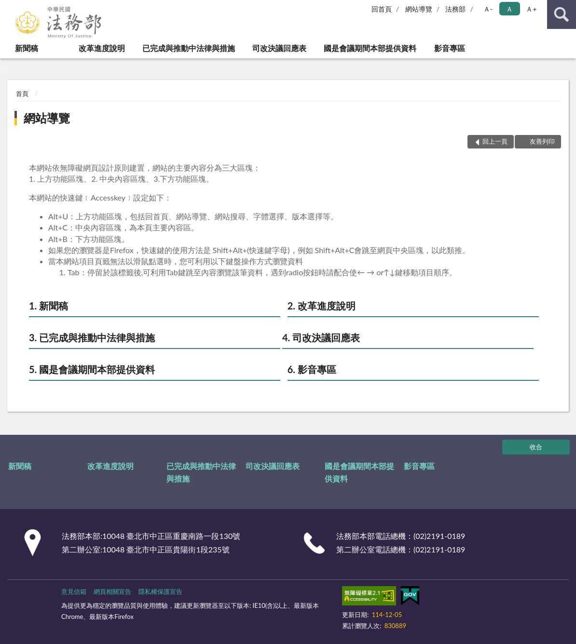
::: (7, 7)
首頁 (22, 93)
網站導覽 (418, 9)
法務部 (455, 9)
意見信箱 (73, 591)
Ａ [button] (509, 9)
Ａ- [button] (488, 9)
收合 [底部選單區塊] (536, 447)
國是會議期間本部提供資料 (370, 48)
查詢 (561, 14)
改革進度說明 (102, 48)
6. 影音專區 (312, 369)
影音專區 (449, 48)
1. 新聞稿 (48, 305)
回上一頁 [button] (494, 141)
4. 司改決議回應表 (321, 337)
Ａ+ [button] (531, 9)
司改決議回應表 (279, 48)
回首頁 (381, 9)
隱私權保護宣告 (160, 591)
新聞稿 (26, 48)
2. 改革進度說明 (322, 305)
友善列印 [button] (542, 141)
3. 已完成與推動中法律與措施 (92, 337)
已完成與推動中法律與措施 (188, 48)
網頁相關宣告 (112, 591)
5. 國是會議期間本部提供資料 (92, 369)
